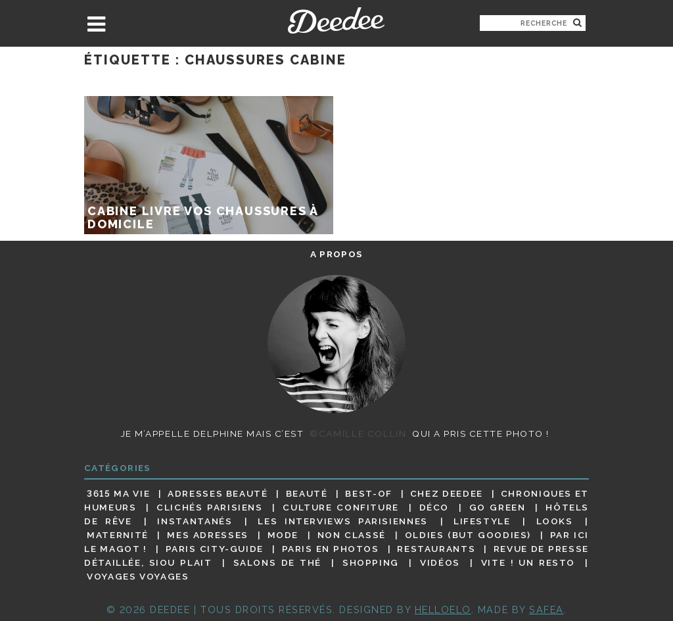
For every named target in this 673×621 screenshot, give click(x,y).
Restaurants (436, 548)
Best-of (368, 493)
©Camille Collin (358, 433)
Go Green (497, 507)
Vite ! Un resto (528, 562)
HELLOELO (443, 609)
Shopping (370, 562)
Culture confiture (341, 507)
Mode (283, 535)
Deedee (336, 20)
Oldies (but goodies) (468, 535)
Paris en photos (330, 548)
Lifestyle (482, 521)
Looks (554, 521)
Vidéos (440, 562)
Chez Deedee (446, 493)
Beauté (307, 493)
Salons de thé (277, 562)
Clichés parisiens (209, 507)
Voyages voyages (138, 577)
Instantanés (194, 521)
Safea (546, 609)
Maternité (118, 535)
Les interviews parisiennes (343, 521)
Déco (434, 507)
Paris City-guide (215, 548)
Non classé (351, 535)
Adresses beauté (218, 493)
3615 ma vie (118, 493)
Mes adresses (207, 535)
